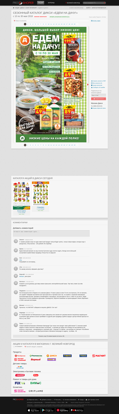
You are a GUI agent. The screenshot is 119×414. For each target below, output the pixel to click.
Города (81, 399)
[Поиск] (94, 3)
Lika (20, 260)
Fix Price (20, 383)
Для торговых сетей (92, 399)
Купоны (51, 3)
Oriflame (36, 391)
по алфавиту (17, 346)
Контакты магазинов (69, 399)
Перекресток (36, 356)
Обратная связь (32, 399)
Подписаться (99, 98)
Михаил (21, 276)
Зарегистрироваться (99, 8)
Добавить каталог (46, 399)
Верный (36, 359)
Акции (40, 3)
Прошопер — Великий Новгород (23, 3)
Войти (88, 8)
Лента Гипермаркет (67, 356)
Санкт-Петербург (31, 8)
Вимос (36, 383)
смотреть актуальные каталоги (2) (60, 16)
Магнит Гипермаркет (20, 359)
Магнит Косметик (20, 391)
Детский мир (20, 367)
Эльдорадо (20, 375)
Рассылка (57, 399)
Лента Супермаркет (83, 356)
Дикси (22, 8)
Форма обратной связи (98, 108)
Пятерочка (20, 356)
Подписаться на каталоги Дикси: (96, 91)
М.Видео (36, 375)
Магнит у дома (99, 356)
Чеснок (52, 359)
